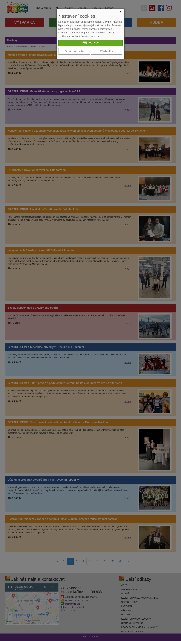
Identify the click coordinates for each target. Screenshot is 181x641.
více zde (95, 36)
